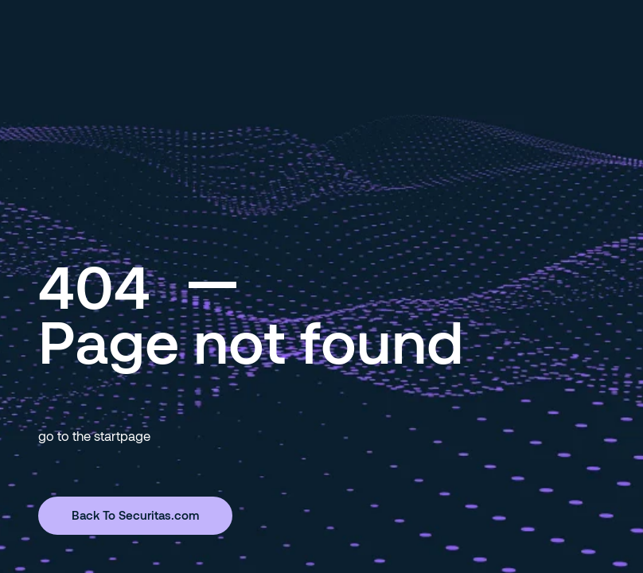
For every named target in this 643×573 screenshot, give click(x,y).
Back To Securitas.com (135, 515)
